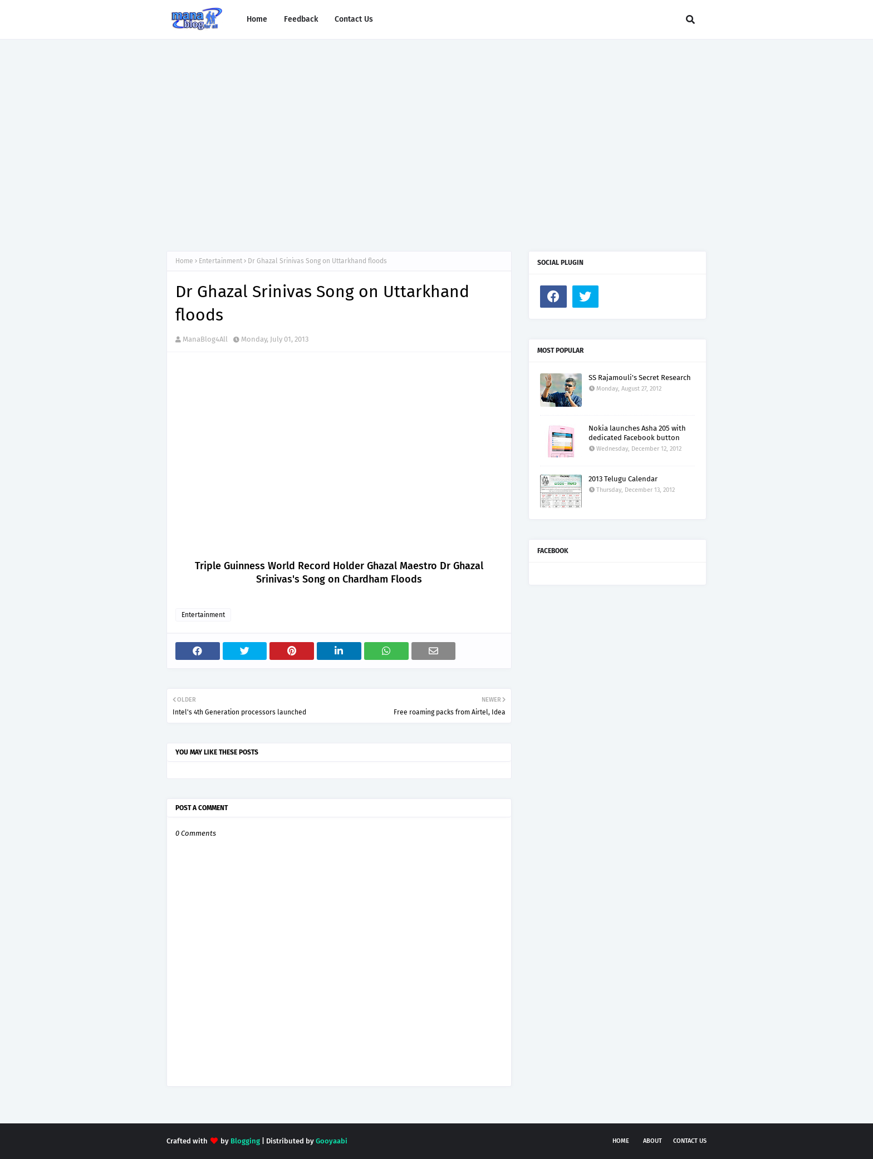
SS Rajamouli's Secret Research (639, 377)
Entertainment (220, 261)
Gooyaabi (331, 1141)
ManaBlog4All (205, 339)
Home (184, 261)
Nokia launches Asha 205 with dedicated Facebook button (637, 433)
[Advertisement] (436, 134)
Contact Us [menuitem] (354, 19)
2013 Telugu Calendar (623, 479)
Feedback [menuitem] (301, 19)
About (652, 1141)
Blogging (245, 1141)
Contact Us (690, 1141)
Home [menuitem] (257, 19)
